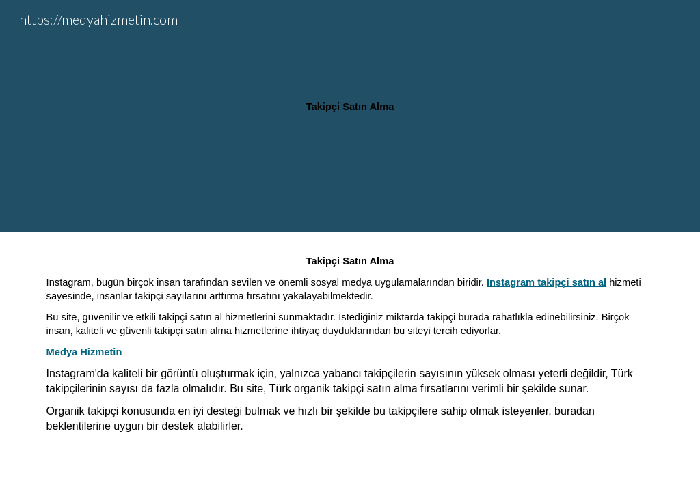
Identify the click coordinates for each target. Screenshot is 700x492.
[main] (349, 116)
